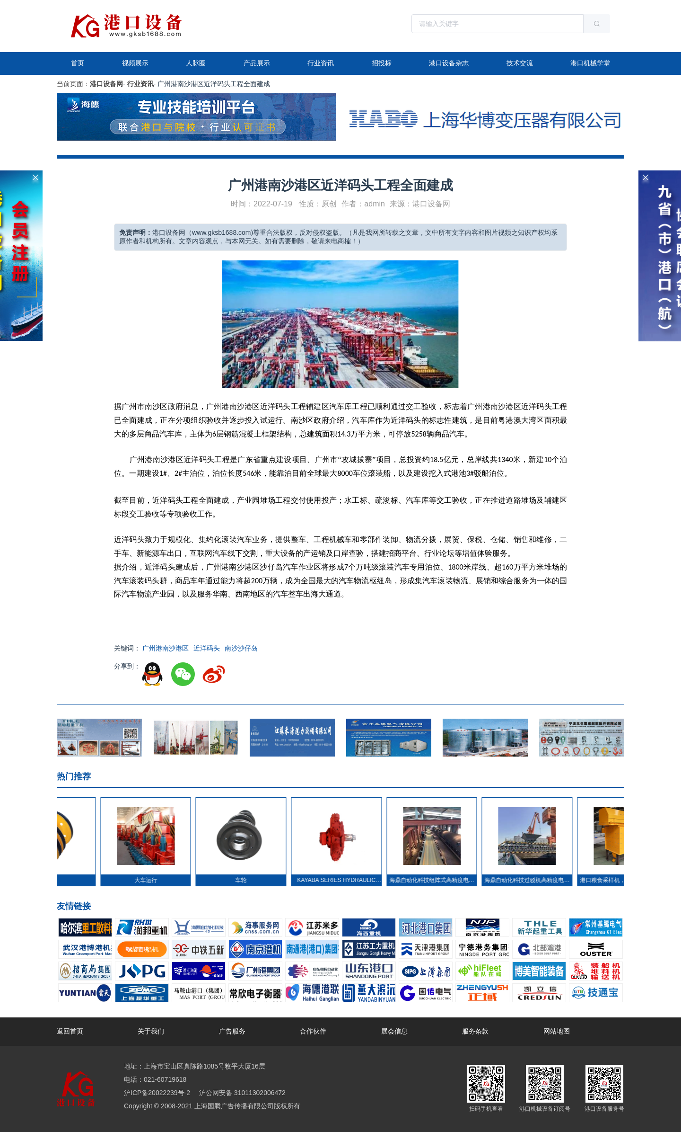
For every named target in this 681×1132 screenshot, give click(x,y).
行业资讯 (320, 63)
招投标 (382, 63)
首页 (77, 63)
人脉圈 (196, 63)
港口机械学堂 (590, 63)
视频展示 (135, 63)
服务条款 (475, 1031)
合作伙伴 (313, 1031)
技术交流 (519, 63)
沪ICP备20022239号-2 (157, 1092)
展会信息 (394, 1031)
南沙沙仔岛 (241, 648)
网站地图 (556, 1031)
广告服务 (232, 1031)
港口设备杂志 (449, 63)
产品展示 (257, 63)
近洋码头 (206, 648)
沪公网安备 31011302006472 (241, 1092)
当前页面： (73, 84)
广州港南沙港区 (165, 648)
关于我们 (151, 1031)
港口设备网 (106, 84)
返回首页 (70, 1031)
